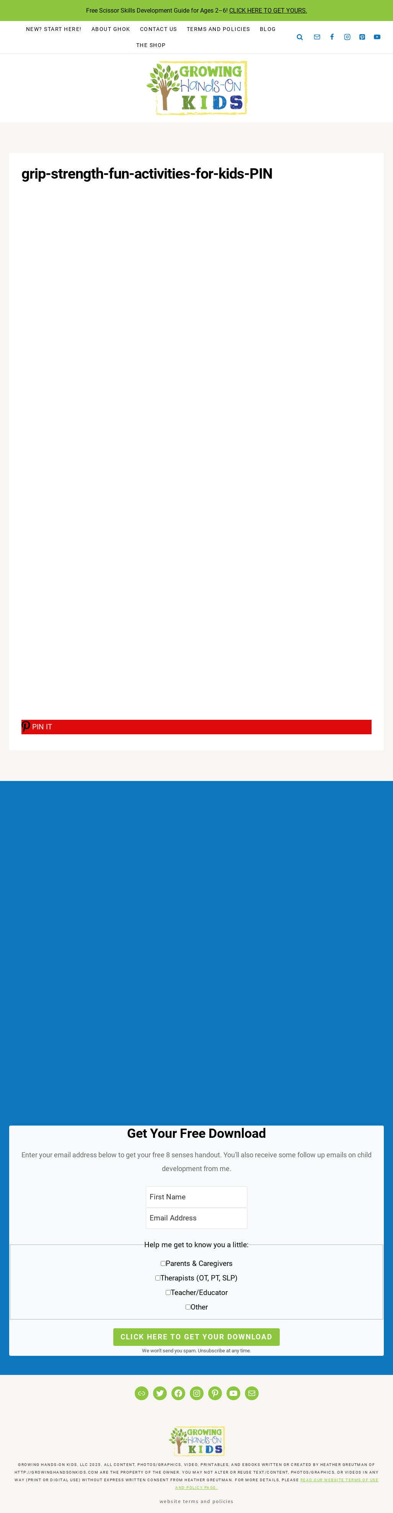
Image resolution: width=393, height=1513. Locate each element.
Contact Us (158, 29)
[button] (196, 1279)
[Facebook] (332, 37)
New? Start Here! (54, 29)
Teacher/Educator (199, 1292)
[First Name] (197, 1196)
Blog (268, 29)
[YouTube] (377, 37)
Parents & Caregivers (199, 1263)
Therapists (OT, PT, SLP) (199, 1278)
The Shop (151, 45)
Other (199, 1307)
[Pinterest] (362, 37)
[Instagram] (347, 37)
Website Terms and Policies (197, 1501)
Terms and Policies (218, 29)
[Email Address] (197, 1218)
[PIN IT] (196, 727)
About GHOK (110, 29)
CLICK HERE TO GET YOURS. (268, 10)
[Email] (317, 37)
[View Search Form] (300, 37)
